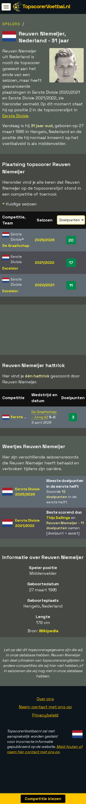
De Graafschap (15, 245)
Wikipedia (48, 636)
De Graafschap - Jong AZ (44, 420)
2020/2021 (44, 285)
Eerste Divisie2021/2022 (27, 529)
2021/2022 (44, 262)
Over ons (45, 704)
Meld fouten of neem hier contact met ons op (45, 755)
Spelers (11, 24)
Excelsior (10, 268)
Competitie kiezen (43, 798)
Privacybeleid (45, 720)
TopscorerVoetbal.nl (46, 6)
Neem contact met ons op (45, 712)
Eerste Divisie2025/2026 (27, 497)
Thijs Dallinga (58, 523)
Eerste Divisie (15, 115)
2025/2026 (45, 239)
